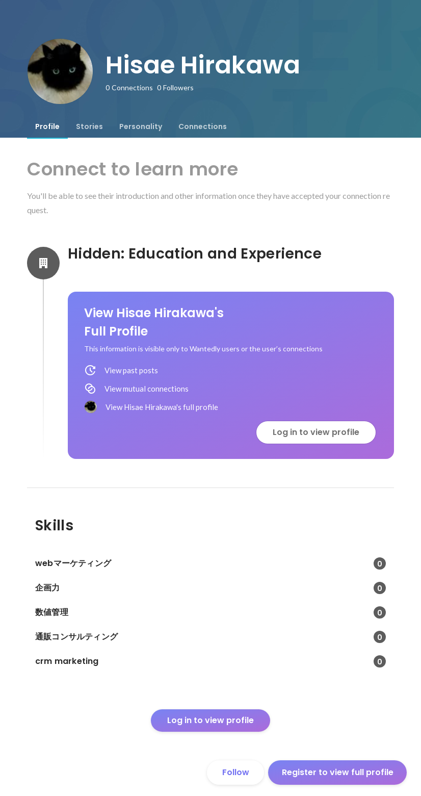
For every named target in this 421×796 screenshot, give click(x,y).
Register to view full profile (337, 772)
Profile (47, 126)
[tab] (47, 126)
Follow (235, 772)
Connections (202, 126)
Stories (89, 126)
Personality (140, 126)
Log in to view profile (316, 432)
